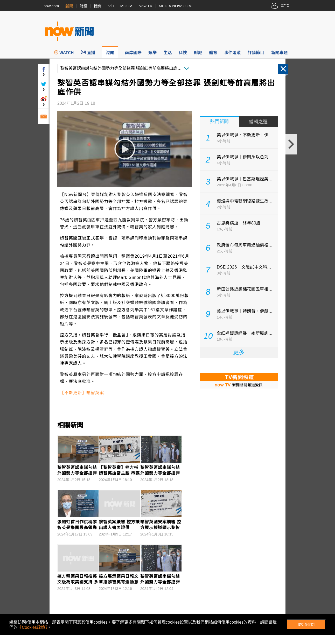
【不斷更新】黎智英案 (82, 393)
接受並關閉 (306, 625)
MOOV (126, 6)
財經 (83, 6)
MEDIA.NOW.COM (175, 6)
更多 (239, 352)
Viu (111, 6)
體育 (98, 6)
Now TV (145, 6)
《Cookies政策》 (32, 627)
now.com (51, 6)
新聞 (69, 6)
